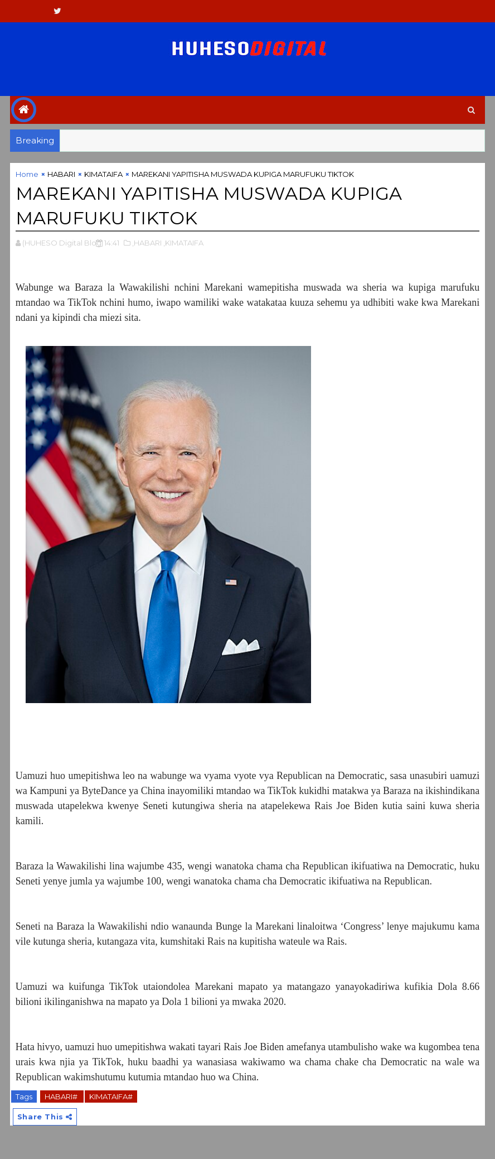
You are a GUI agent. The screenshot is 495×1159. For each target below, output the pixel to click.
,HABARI (147, 242)
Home (27, 174)
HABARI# (62, 1096)
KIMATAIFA (103, 174)
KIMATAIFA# (111, 1096)
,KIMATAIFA (183, 242)
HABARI (61, 174)
